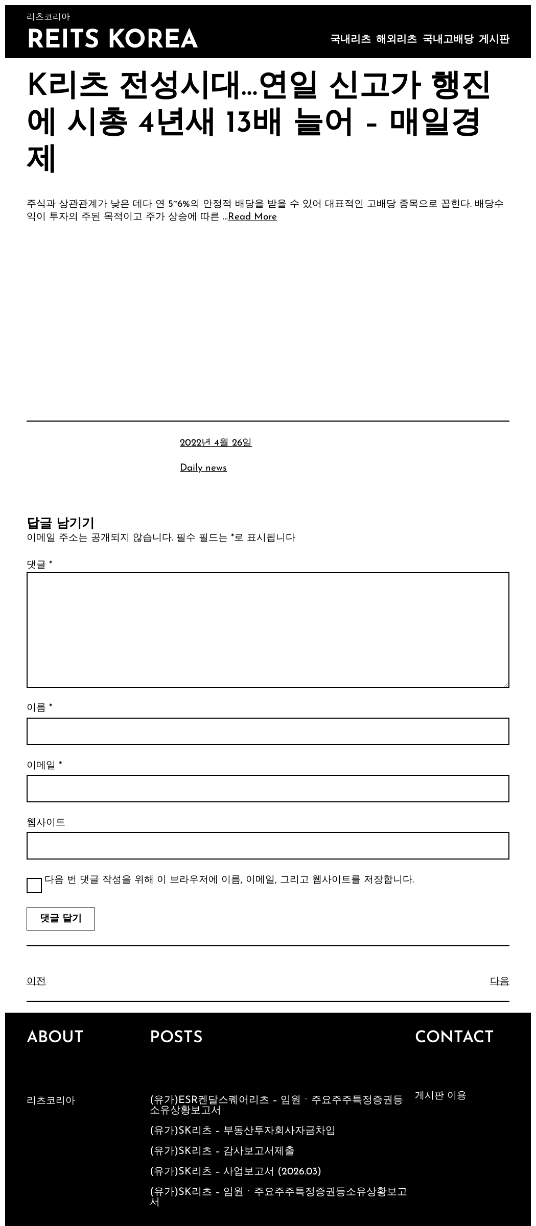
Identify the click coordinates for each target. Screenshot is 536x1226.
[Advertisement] (268, 307)
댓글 (39, 565)
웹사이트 (46, 823)
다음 (499, 982)
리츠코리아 (51, 1101)
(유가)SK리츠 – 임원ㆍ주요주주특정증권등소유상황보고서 (278, 1197)
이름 (39, 708)
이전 (36, 982)
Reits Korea (112, 41)
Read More (252, 217)
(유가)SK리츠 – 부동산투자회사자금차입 (243, 1131)
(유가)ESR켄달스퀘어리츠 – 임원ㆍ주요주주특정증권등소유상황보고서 (276, 1105)
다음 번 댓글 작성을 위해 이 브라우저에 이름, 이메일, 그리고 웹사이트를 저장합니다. (229, 880)
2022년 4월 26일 (216, 443)
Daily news (203, 468)
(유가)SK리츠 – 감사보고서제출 (222, 1151)
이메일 (44, 766)
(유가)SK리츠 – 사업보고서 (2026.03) (235, 1172)
